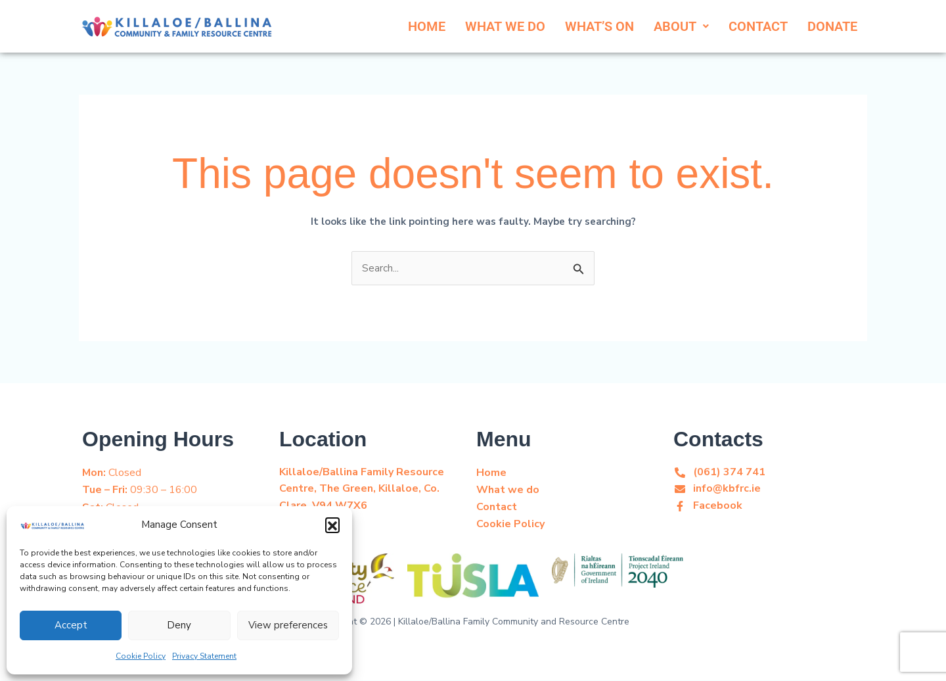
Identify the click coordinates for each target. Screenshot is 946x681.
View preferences (288, 625)
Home (491, 473)
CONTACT (758, 26)
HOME (426, 26)
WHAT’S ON (599, 26)
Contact (496, 507)
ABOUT (681, 26)
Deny (179, 625)
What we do (507, 490)
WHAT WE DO (505, 26)
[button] (332, 524)
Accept (71, 625)
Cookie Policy (141, 656)
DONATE (832, 26)
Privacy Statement (204, 656)
